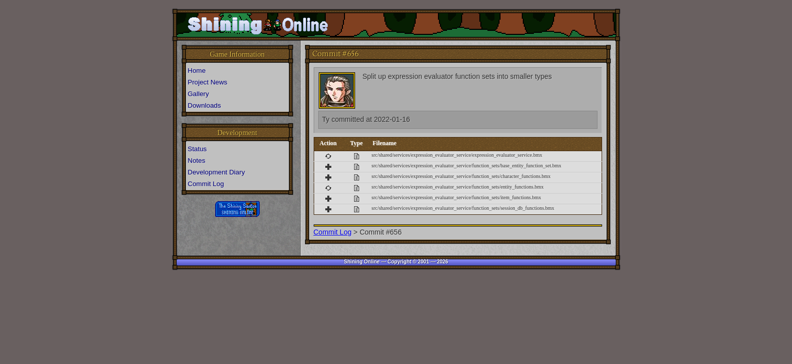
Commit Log (333, 232)
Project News (208, 82)
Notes (197, 160)
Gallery (198, 94)
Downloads (204, 105)
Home (197, 70)
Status (197, 149)
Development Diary (216, 172)
